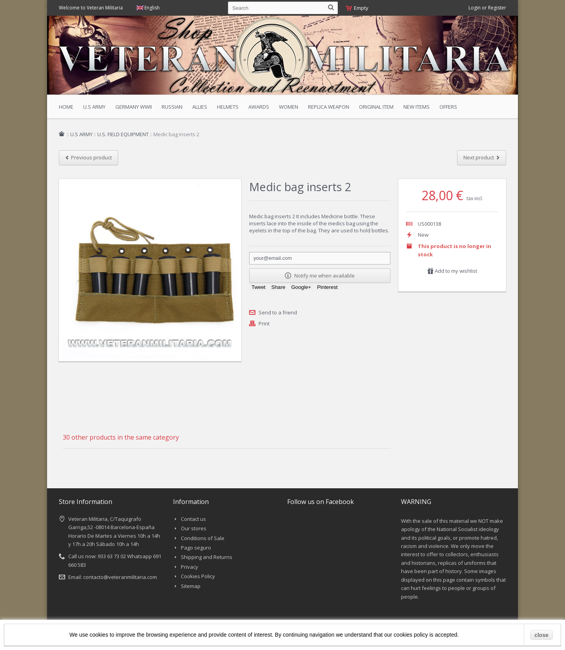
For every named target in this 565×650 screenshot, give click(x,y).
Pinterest (327, 287)
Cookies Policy (198, 576)
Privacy (189, 566)
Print (264, 323)
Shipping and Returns (206, 557)
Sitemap (190, 586)
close (541, 635)
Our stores (193, 528)
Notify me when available (320, 275)
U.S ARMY (81, 134)
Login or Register (487, 7)
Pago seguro (196, 547)
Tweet (259, 287)
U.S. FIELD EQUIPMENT (123, 134)
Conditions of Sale (202, 538)
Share (279, 287)
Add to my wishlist (452, 270)
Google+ (301, 287)
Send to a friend (278, 312)
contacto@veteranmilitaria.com (120, 577)
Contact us (193, 518)
